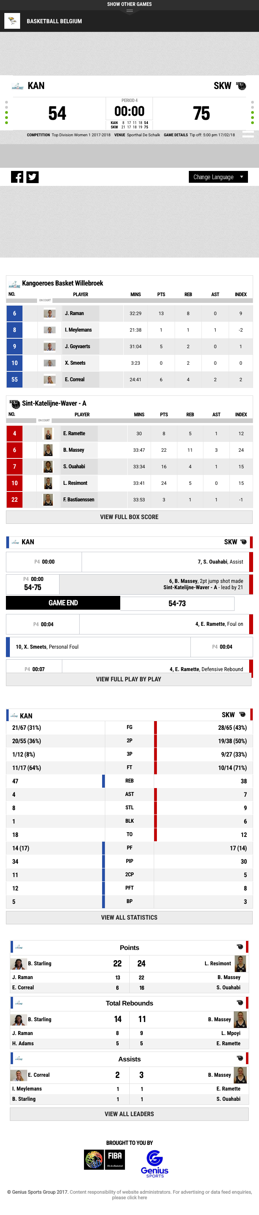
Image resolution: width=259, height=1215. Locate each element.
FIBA (104, 1164)
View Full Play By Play (128, 679)
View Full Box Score (129, 517)
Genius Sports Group (154, 1164)
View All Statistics (129, 917)
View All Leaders (129, 1114)
